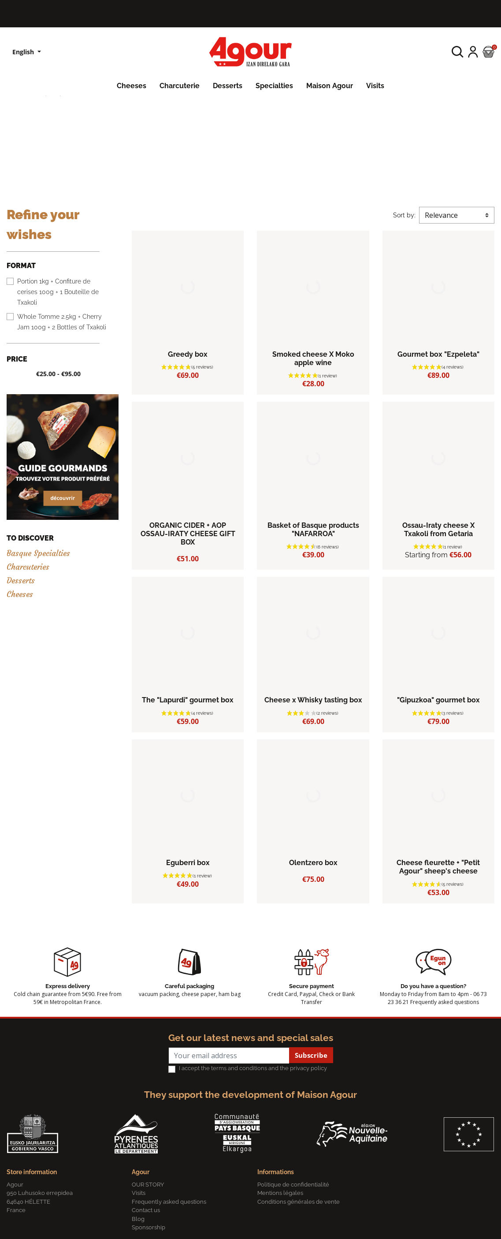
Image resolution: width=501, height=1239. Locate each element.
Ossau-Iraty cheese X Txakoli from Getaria (438, 529)
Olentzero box (313, 862)
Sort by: (404, 215)
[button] (458, 52)
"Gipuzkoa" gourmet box (438, 700)
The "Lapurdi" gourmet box (188, 700)
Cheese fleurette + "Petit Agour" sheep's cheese (438, 866)
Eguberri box (188, 862)
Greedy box (188, 354)
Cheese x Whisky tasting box (313, 700)
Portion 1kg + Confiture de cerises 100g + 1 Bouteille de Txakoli (58, 292)
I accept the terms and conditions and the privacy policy (253, 1068)
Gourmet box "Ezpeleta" (438, 354)
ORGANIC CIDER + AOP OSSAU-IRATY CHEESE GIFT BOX (188, 533)
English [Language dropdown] (24, 52)
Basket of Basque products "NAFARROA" (313, 529)
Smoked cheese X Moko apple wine (313, 358)
